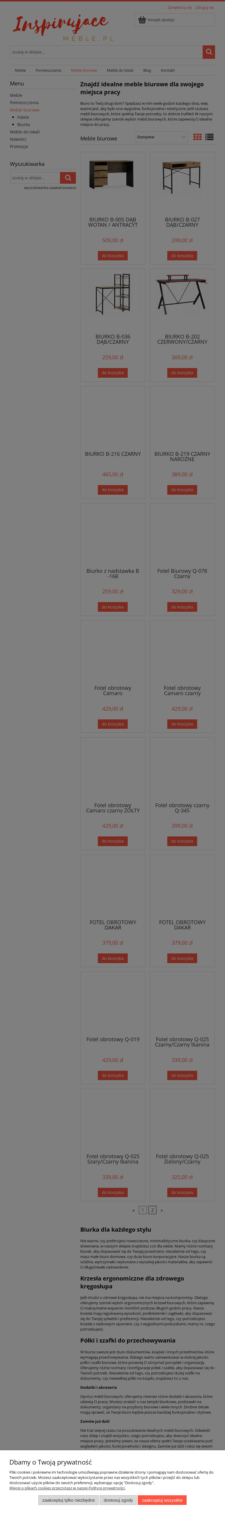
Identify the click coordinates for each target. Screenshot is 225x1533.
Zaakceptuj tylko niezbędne (68, 1500)
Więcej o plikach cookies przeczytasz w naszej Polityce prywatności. (67, 1488)
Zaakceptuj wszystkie (162, 1500)
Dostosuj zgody (118, 1500)
